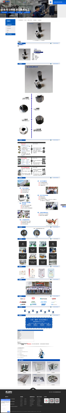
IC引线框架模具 (9, 26)
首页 (22, 20)
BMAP (35, 411)
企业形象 (21, 400)
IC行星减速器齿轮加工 (39, 405)
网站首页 (24, 2)
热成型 (8, 30)
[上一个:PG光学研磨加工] (36, 40)
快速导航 (21, 396)
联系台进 (45, 2)
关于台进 (28, 2)
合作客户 (21, 404)
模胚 (7, 32)
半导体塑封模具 (9, 28)
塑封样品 (31, 405)
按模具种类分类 (9, 24)
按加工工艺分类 (9, 34)
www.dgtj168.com (21, 357)
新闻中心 (41, 2)
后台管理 (32, 411)
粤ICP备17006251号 (21, 411)
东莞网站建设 (29, 411)
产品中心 (32, 2)
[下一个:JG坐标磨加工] (42, 40)
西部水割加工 (38, 404)
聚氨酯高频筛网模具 (32, 400)
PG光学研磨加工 (39, 400)
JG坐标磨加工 (35, 20)
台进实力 (36, 2)
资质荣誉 (25, 401)
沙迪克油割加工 (39, 401)
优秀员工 (25, 400)
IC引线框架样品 (32, 404)
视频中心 (25, 404)
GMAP (38, 411)
